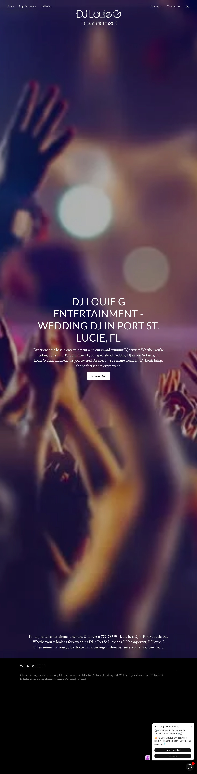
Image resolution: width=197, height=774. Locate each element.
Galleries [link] (46, 6)
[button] (156, 6)
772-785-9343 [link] (111, 636)
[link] (98, 5)
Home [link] (10, 6)
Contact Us (98, 376)
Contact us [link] (173, 6)
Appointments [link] (27, 6)
